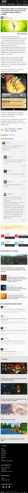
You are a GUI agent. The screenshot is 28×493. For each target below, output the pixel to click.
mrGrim (9, 156)
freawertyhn (6, 338)
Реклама (3, 452)
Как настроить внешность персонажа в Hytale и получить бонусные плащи (13, 399)
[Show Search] (17, 1)
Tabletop (7, 130)
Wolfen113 (6, 348)
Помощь (3, 457)
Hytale (3, 376)
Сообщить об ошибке (7, 460)
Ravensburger (13, 130)
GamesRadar (11, 135)
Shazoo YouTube (5, 480)
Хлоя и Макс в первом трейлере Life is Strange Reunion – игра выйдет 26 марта (14, 334)
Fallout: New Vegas (6, 266)
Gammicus (8, 142)
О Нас (2, 448)
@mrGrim (6, 174)
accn (5, 315)
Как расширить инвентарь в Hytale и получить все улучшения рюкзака (14, 379)
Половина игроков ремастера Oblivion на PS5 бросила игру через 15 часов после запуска (17, 297)
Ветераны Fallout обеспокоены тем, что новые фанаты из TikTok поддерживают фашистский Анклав (13, 311)
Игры (6, 128)
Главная (3, 450)
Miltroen (6, 17)
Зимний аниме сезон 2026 (8, 419)
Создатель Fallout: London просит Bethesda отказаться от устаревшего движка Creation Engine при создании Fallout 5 (17, 279)
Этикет (3, 455)
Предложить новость (7, 471)
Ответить (24, 143)
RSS (2, 459)
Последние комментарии (12, 304)
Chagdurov (9, 193)
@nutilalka (6, 184)
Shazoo (3, 478)
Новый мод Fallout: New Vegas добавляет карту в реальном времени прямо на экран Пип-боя (13, 269)
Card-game (19, 128)
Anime (2, 417)
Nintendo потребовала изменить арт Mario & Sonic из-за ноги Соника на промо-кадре (13, 354)
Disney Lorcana (12, 128)
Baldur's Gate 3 (11, 285)
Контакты (4, 453)
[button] (3, 4)
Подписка (3, 469)
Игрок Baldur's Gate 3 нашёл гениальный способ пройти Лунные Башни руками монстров (16, 288)
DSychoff (5, 306)
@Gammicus (7, 160)
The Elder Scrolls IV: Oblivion (15, 294)
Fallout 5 (10, 275)
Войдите (6, 226)
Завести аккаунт (5, 467)
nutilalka (9, 170)
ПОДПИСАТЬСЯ (10, 237)
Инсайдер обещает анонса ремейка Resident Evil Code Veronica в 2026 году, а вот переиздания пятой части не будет (13, 344)
